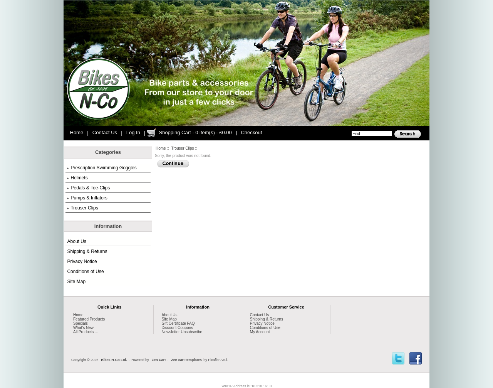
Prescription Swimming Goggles (101, 167)
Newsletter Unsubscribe (181, 332)
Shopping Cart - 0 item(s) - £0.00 (195, 132)
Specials (80, 323)
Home (77, 132)
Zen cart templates (186, 360)
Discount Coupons (177, 328)
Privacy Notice (82, 261)
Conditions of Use (85, 271)
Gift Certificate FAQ (178, 323)
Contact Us (104, 132)
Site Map (76, 281)
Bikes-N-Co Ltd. (114, 360)
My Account (260, 332)
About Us (76, 241)
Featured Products (89, 319)
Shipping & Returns (87, 251)
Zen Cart (159, 360)
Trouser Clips (182, 148)
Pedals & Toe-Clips (88, 188)
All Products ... (85, 332)
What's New (83, 328)
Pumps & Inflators (87, 198)
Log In (133, 132)
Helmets (77, 178)
